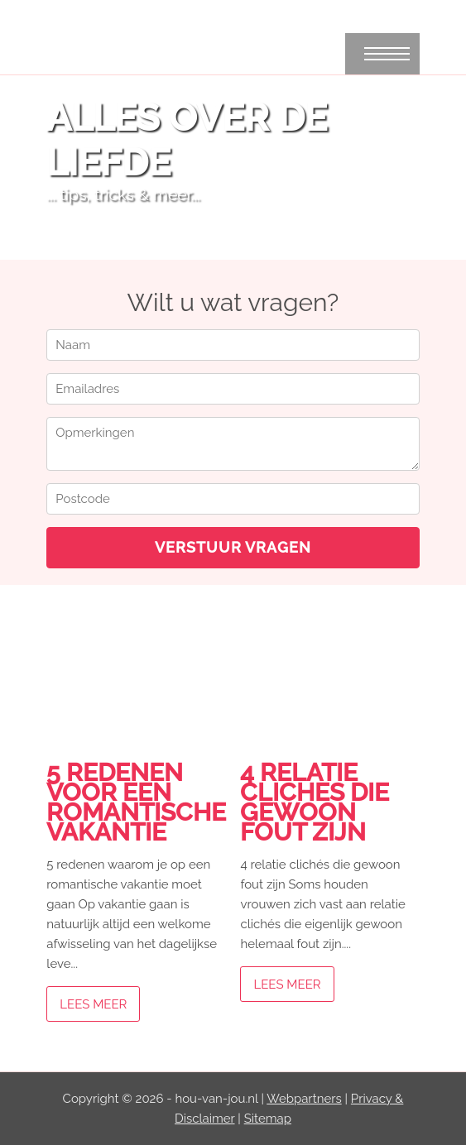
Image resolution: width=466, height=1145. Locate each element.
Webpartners (304, 1098)
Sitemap (267, 1118)
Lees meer (93, 1004)
